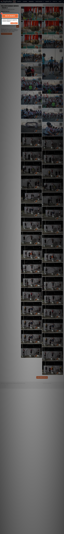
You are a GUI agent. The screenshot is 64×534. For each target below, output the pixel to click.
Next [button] (16, 23)
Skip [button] (12, 23)
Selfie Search (10, 16)
